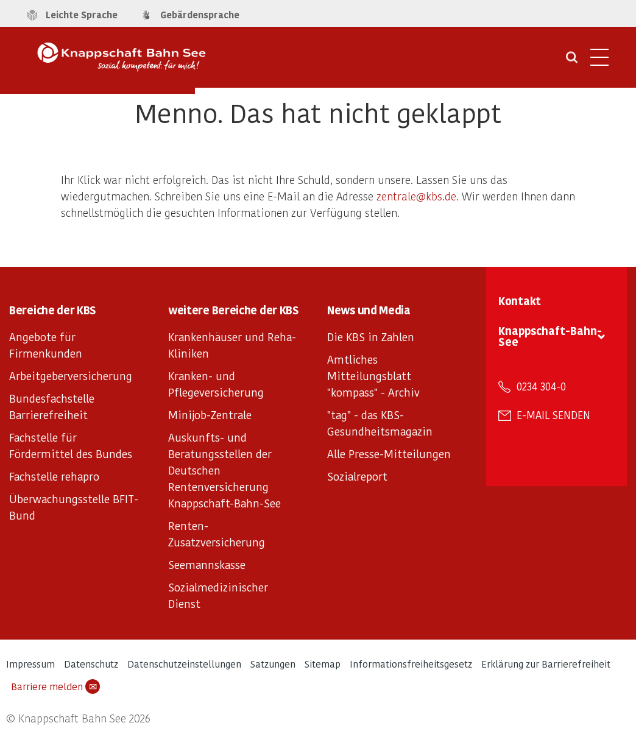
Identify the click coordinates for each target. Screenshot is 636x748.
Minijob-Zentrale (210, 414)
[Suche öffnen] (572, 61)
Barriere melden (55, 686)
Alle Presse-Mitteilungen (389, 453)
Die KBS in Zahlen (370, 336)
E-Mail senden (553, 415)
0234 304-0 (541, 386)
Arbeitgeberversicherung (70, 375)
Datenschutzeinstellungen (184, 663)
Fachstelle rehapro (54, 476)
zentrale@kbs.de (416, 195)
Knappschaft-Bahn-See (550, 336)
